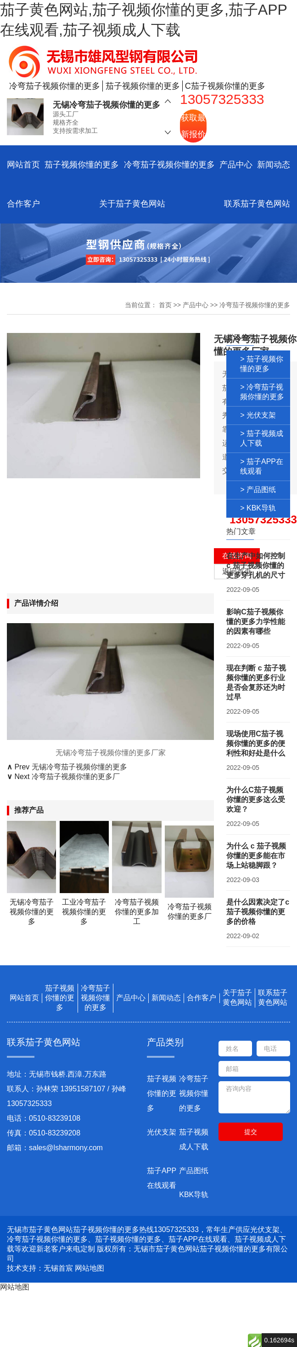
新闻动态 (273, 164)
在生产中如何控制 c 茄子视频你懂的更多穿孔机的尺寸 (255, 565)
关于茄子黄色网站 (132, 203)
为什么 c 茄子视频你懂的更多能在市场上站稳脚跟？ (256, 855)
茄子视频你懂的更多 (82, 164)
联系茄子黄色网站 (257, 203)
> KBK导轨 (258, 508)
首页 (165, 305)
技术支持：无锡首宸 (40, 1268)
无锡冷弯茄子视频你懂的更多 (106, 104)
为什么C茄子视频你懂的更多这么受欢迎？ (255, 799)
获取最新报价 (193, 126)
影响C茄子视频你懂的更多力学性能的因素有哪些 (255, 621)
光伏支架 (161, 1132)
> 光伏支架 (258, 415)
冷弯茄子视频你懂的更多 (169, 164)
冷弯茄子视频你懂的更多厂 (76, 776)
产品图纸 (193, 1171)
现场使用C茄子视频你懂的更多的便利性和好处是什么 (255, 743)
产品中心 (235, 164)
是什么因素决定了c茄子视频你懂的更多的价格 (257, 911)
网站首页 (23, 164)
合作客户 (23, 203)
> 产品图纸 (258, 489)
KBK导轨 (193, 1194)
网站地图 (89, 1268)
